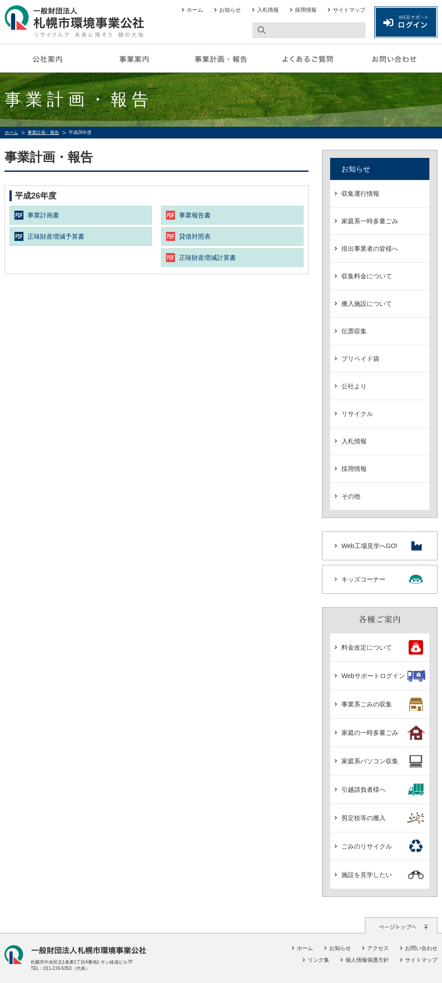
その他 (350, 496)
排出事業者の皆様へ (369, 248)
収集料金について (366, 276)
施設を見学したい (383, 874)
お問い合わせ (394, 58)
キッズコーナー (382, 579)
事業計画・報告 (221, 58)
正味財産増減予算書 (56, 236)
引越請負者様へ (383, 789)
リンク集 (318, 960)
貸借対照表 (195, 236)
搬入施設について (366, 303)
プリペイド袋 (360, 358)
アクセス (378, 948)
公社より (354, 386)
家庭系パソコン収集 (383, 761)
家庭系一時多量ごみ (369, 221)
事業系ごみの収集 (383, 704)
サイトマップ (349, 10)
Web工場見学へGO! (382, 546)
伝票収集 (354, 331)
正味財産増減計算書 (207, 257)
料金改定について (383, 647)
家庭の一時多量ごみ (383, 732)
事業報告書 (195, 215)
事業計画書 (43, 215)
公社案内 (48, 58)
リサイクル (357, 413)
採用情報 (306, 10)
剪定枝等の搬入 (383, 818)
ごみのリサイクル (383, 846)
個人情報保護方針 (367, 960)
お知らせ (230, 10)
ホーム (195, 10)
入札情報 (268, 10)
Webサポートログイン (383, 676)
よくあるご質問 (307, 58)
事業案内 (134, 58)
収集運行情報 (360, 193)
